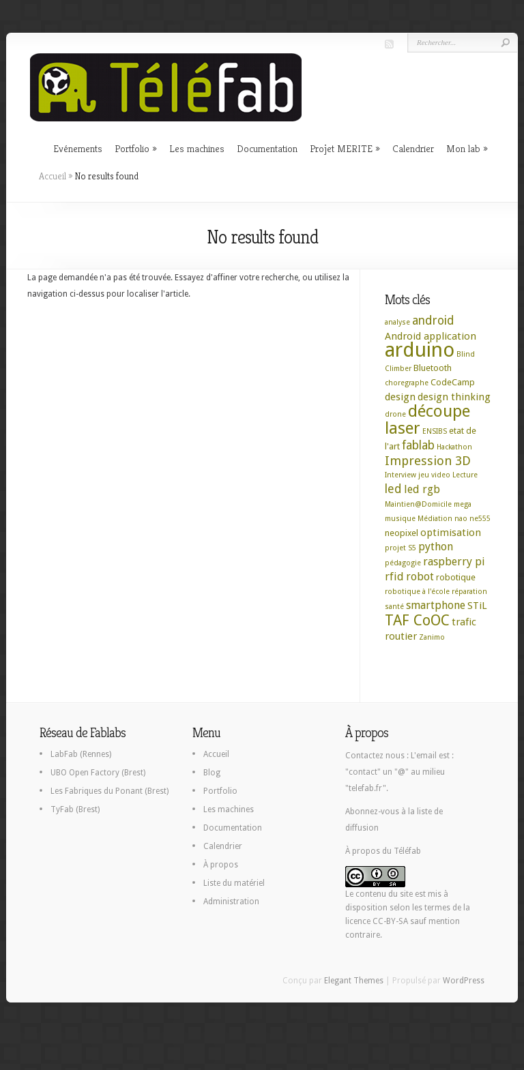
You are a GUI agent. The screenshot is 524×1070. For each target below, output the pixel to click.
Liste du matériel (234, 883)
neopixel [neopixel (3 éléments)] (401, 533)
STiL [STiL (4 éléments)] (477, 605)
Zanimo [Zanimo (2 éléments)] (432, 637)
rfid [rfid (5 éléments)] (394, 576)
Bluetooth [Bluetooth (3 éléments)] (432, 368)
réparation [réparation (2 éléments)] (469, 591)
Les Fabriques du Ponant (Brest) (109, 791)
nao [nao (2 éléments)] (460, 518)
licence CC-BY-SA (376, 921)
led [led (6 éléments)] (393, 489)
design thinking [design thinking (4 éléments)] (454, 397)
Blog (211, 772)
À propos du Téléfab (383, 851)
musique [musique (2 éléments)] (400, 518)
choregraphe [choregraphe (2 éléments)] (406, 382)
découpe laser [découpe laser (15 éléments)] (427, 420)
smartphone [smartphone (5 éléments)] (435, 605)
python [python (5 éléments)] (435, 546)
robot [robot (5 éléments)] (420, 576)
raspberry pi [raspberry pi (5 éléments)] (454, 561)
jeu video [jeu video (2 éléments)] (434, 475)
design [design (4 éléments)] (400, 397)
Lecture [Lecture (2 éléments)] (465, 475)
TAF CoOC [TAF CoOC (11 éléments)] (417, 620)
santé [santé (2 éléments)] (394, 606)
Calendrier (413, 148)
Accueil (52, 176)
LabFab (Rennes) (80, 754)
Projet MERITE (341, 148)
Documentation (267, 148)
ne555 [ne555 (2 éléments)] (480, 518)
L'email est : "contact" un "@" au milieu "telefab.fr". (399, 772)
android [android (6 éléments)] (433, 320)
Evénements (77, 148)
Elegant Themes (353, 980)
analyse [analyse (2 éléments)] (397, 322)
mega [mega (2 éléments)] (462, 504)
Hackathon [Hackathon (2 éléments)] (454, 447)
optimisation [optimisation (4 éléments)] (450, 532)
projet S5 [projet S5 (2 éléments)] (400, 548)
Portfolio (132, 148)
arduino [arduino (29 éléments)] (419, 349)
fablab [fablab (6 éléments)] (418, 445)
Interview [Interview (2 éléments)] (400, 475)
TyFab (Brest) (75, 809)
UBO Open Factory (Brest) (97, 772)
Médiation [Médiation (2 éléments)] (435, 518)
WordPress (463, 980)
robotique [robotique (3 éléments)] (456, 577)
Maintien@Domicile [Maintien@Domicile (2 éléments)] (418, 504)
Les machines (196, 148)
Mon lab (463, 148)
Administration (231, 901)
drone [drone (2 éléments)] (395, 414)
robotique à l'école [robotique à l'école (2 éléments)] (417, 591)
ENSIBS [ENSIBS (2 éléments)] (434, 431)
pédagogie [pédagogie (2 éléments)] (403, 563)
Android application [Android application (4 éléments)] (430, 336)
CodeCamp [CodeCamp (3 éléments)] (453, 382)
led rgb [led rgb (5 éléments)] (422, 489)
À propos (220, 865)
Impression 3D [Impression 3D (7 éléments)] (428, 461)
